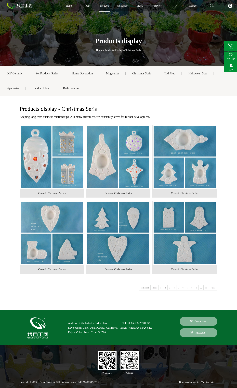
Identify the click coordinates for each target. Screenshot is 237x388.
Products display (113, 50)
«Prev (154, 288)
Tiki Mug (169, 73)
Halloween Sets (197, 73)
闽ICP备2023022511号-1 (90, 382)
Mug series (112, 73)
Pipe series (13, 88)
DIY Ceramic (15, 73)
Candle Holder (41, 88)
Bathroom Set (71, 88)
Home (99, 50)
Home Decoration (82, 73)
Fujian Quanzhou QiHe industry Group (58, 382)
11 (206, 288)
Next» (213, 288)
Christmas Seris (141, 73)
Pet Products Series (47, 73)
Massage (200, 332)
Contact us (200, 321)
